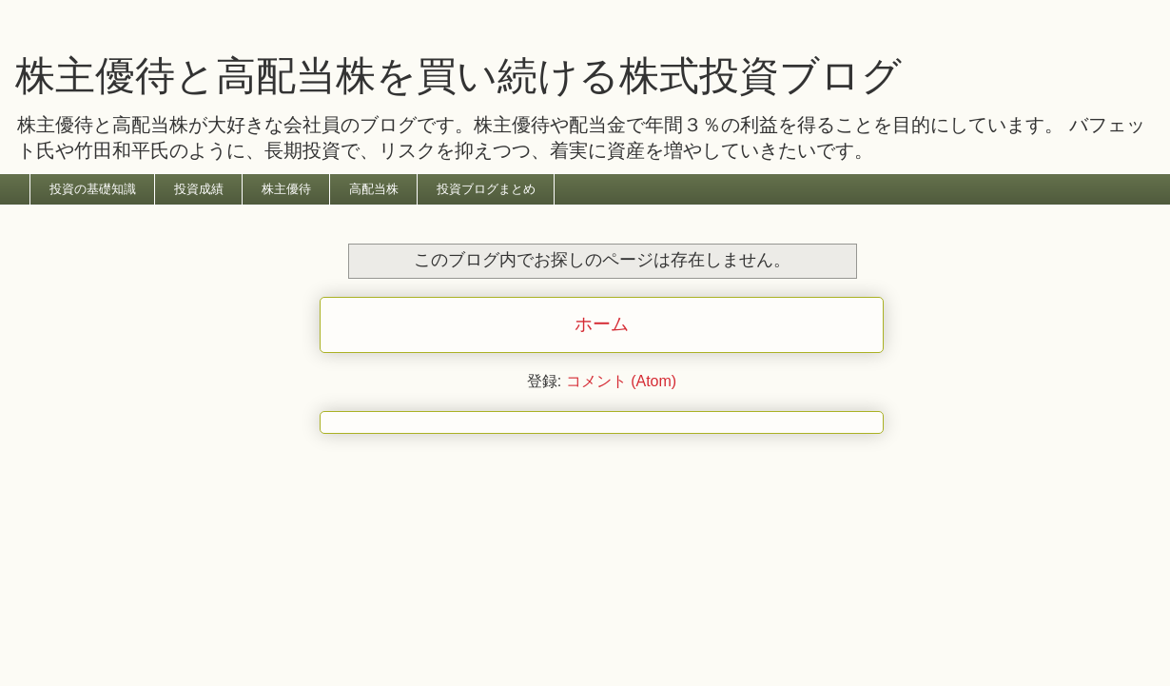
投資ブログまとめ (486, 189)
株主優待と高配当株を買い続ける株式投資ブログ (458, 75)
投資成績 (199, 189)
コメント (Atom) (621, 381)
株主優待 (286, 189)
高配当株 (374, 189)
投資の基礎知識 (92, 189)
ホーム (602, 324)
